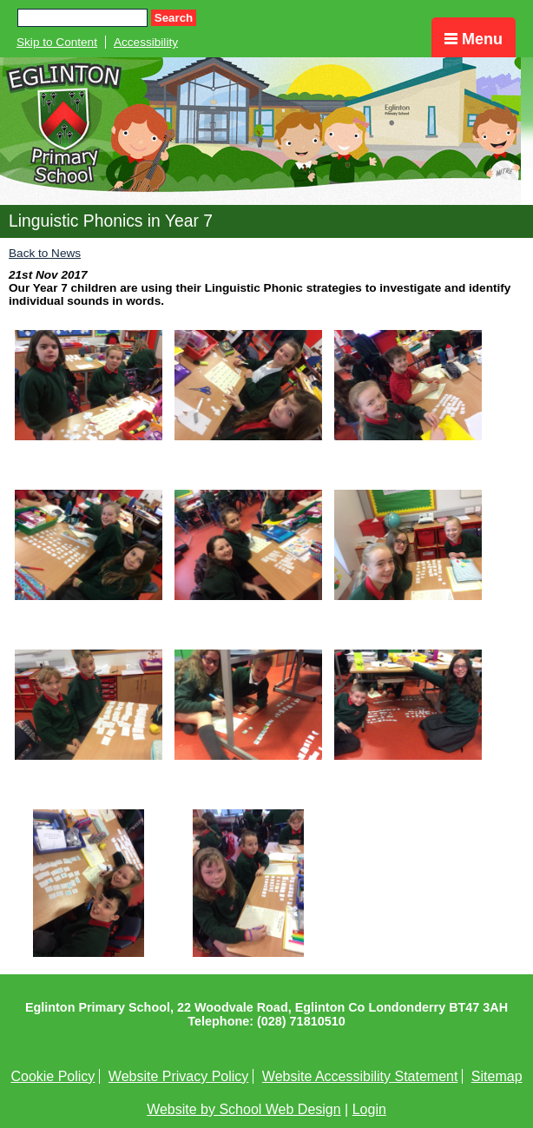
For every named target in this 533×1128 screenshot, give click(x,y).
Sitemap (497, 1076)
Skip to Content (56, 42)
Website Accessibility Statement (360, 1076)
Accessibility (146, 42)
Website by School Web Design (244, 1109)
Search (174, 17)
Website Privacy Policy (179, 1076)
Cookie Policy (52, 1076)
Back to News (45, 253)
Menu (473, 39)
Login (369, 1109)
